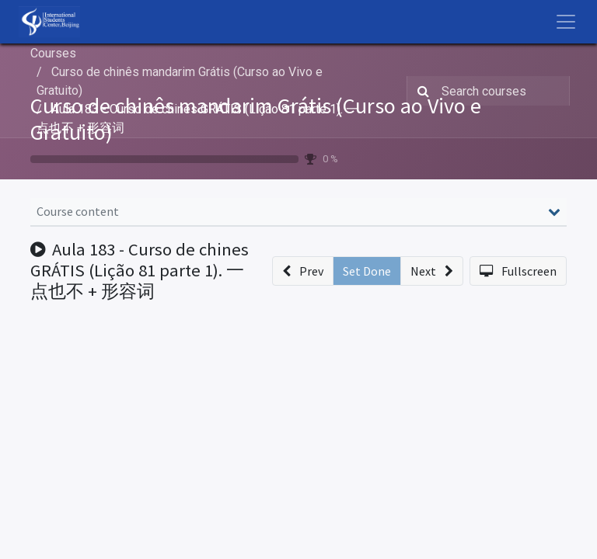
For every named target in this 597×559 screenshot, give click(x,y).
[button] (302, 271)
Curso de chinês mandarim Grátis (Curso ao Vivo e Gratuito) (255, 119)
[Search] (420, 91)
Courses (53, 53)
